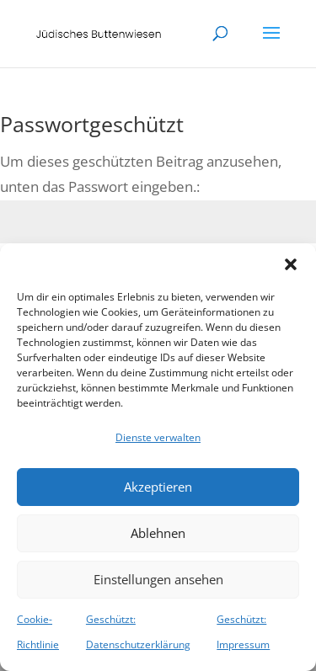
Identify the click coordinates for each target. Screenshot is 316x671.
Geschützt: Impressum (243, 632)
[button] (290, 264)
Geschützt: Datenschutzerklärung (138, 632)
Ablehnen (158, 533)
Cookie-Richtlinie (38, 632)
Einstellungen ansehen (158, 579)
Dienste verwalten (158, 437)
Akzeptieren (158, 486)
